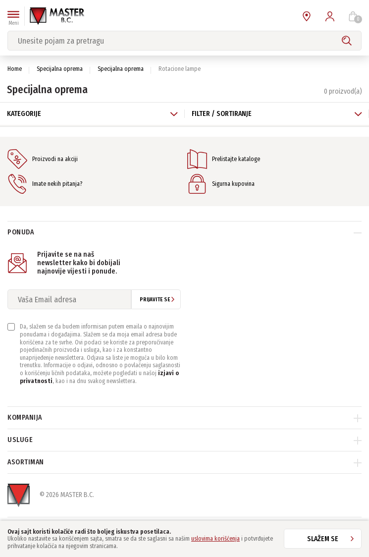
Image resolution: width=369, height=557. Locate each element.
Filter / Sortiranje (277, 114)
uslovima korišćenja (215, 538)
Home (14, 68)
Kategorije (92, 114)
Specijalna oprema (60, 68)
